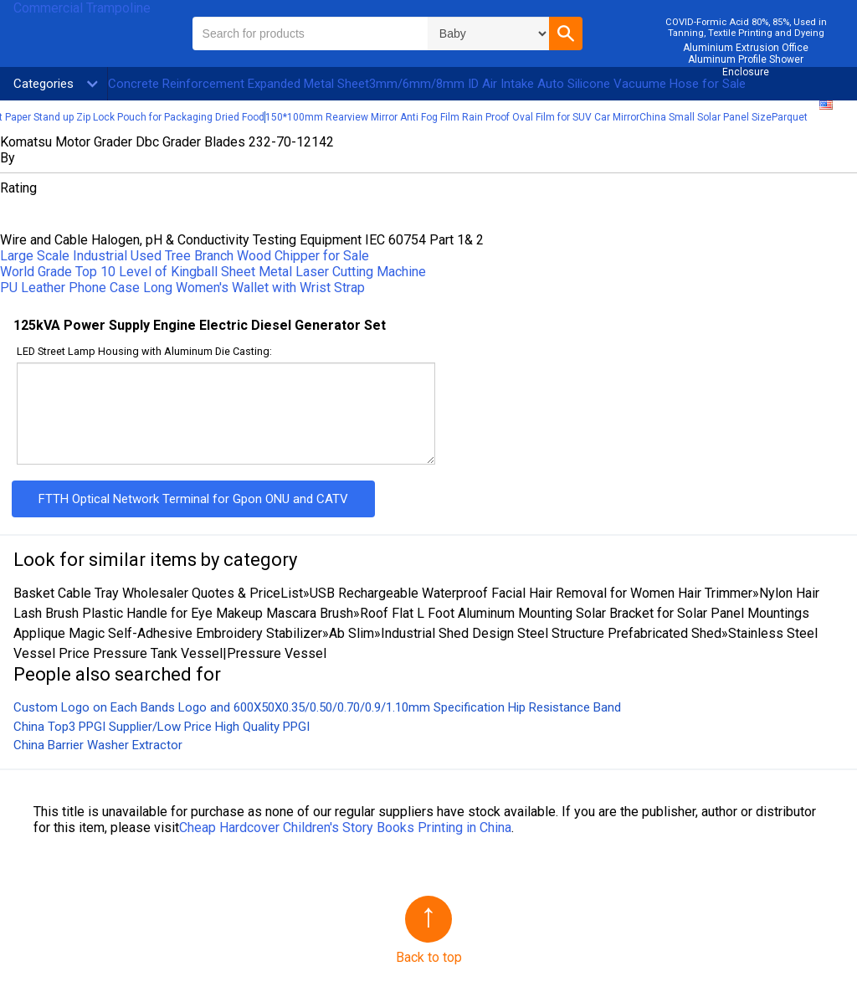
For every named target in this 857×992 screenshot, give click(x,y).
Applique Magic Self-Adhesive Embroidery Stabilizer (167, 633)
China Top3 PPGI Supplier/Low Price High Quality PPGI (161, 726)
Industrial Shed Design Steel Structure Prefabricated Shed (551, 633)
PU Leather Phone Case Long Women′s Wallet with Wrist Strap (182, 288)
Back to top (429, 957)
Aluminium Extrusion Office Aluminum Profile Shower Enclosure (745, 60)
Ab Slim (351, 633)
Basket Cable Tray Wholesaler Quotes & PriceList (158, 593)
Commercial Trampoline (82, 8)
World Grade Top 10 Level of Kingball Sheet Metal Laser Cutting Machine (213, 272)
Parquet (790, 117)
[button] (565, 33)
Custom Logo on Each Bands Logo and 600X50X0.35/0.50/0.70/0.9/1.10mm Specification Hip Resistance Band (317, 707)
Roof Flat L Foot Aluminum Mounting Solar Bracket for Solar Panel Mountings (584, 613)
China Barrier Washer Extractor (97, 745)
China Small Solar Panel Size (705, 117)
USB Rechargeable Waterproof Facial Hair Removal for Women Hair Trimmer (531, 593)
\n (488, 33)
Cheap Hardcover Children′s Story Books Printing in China (345, 827)
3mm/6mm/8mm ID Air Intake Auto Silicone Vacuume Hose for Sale (557, 83)
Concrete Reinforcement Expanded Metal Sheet (238, 83)
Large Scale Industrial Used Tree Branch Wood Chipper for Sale (184, 256)
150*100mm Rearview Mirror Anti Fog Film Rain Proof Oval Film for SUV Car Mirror (452, 117)
